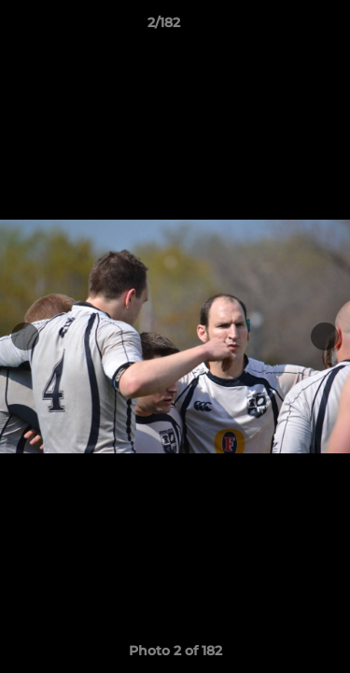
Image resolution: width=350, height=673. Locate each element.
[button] (283, 27)
